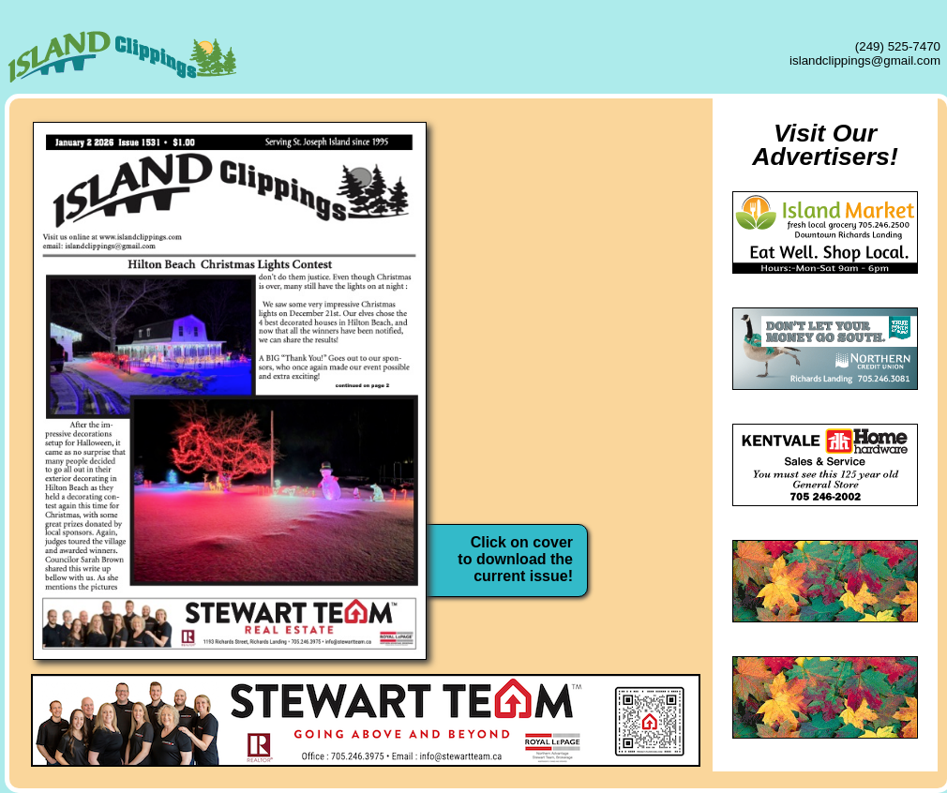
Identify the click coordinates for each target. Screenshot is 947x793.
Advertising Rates (572, 255)
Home (572, 148)
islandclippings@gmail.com (864, 60)
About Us (572, 202)
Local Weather (572, 469)
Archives (572, 362)
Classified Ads (572, 309)
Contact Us (572, 415)
